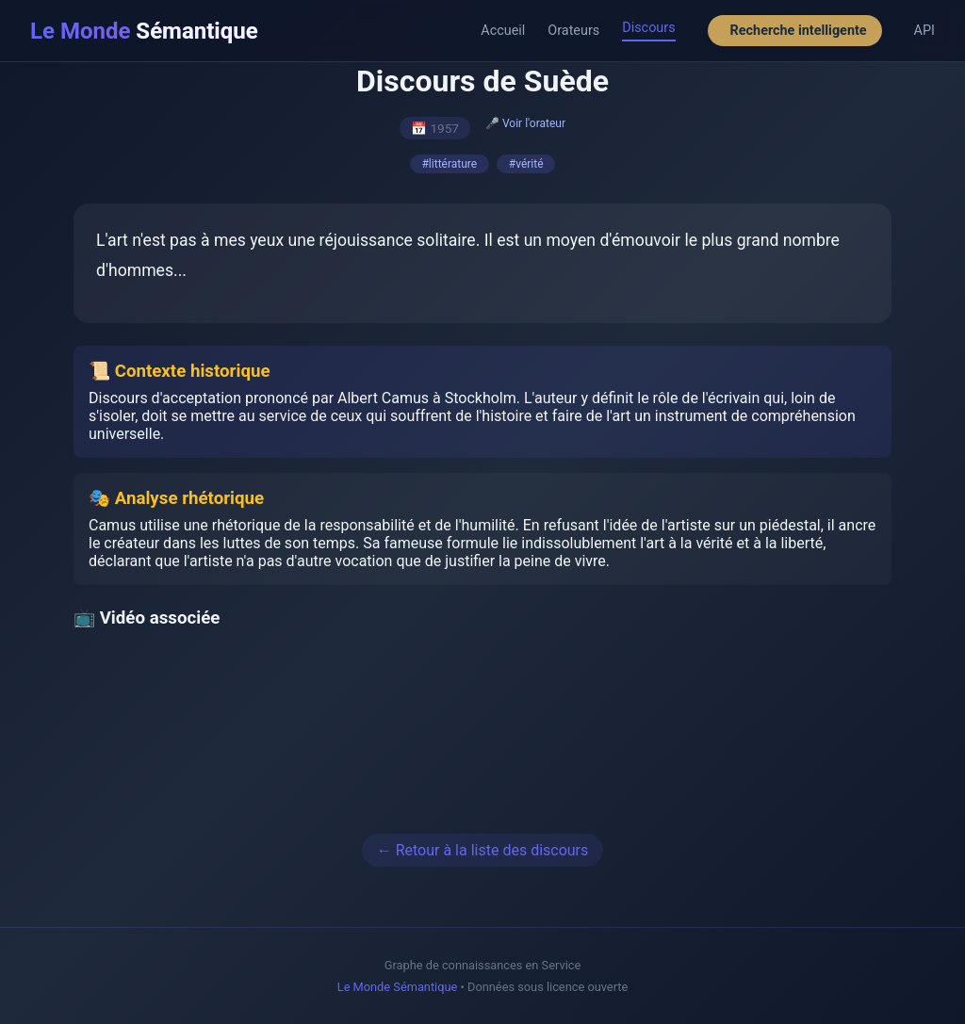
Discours (648, 28)
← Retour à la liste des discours (483, 850)
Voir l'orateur (533, 123)
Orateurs (573, 31)
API (924, 31)
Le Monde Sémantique (397, 987)
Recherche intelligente (798, 31)
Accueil (503, 31)
